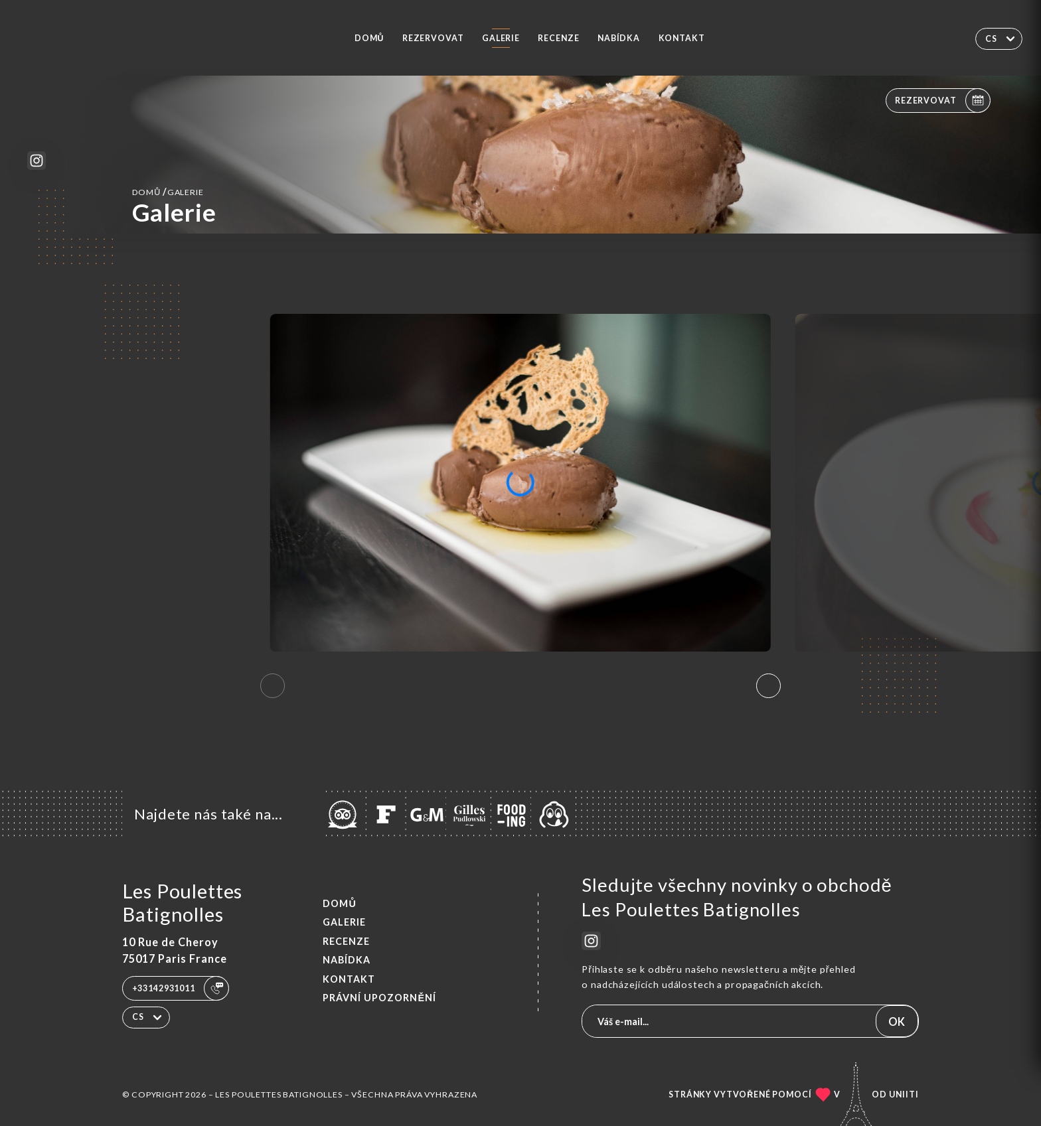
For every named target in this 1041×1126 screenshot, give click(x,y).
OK (896, 1021)
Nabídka (619, 38)
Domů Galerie (168, 191)
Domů (369, 38)
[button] (768, 686)
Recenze (558, 38)
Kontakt (682, 38)
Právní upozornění (379, 997)
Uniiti (904, 1094)
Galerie (501, 38)
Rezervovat (433, 38)
